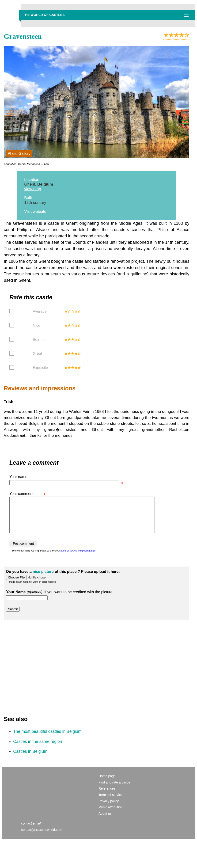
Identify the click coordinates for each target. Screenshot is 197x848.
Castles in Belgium (30, 758)
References (106, 795)
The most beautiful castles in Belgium (47, 738)
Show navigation (186, 15)
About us (105, 820)
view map (32, 189)
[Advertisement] (96, 669)
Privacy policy (108, 808)
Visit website (35, 211)
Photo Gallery (19, 154)
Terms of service (110, 802)
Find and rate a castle (114, 789)
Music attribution (110, 814)
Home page (107, 783)
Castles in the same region (37, 748)
